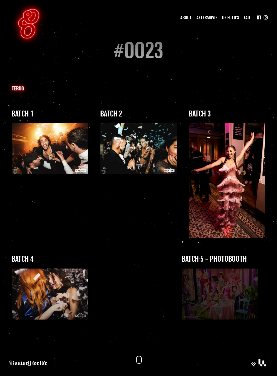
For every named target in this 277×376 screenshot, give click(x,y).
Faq (247, 17)
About (186, 17)
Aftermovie (206, 17)
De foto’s (230, 17)
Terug (18, 89)
